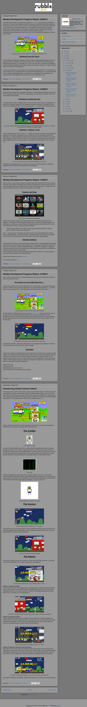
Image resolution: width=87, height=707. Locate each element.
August (67, 70)
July (66, 99)
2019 (65, 53)
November (68, 63)
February (68, 111)
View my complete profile (69, 27)
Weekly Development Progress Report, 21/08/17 (25, 89)
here (27, 133)
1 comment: (25, 683)
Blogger (59, 705)
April (66, 106)
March (67, 109)
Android (25, 256)
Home (30, 690)
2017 (65, 58)
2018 (65, 56)
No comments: (26, 79)
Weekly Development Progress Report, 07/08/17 (25, 274)
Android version (48, 30)
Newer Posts (7, 690)
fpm (48, 705)
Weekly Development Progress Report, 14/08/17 (25, 180)
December (68, 60)
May (66, 104)
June (66, 101)
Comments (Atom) (33, 694)
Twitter (64, 39)
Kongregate (36, 22)
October (67, 65)
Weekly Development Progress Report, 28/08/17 (25, 19)
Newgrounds (35, 313)
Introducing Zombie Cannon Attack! (20, 389)
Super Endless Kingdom (68, 42)
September (68, 68)
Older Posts (52, 690)
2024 (65, 51)
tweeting (35, 106)
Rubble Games (76, 19)
